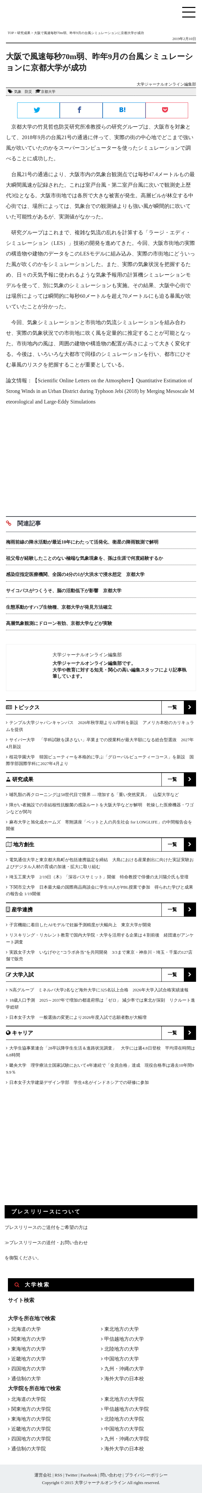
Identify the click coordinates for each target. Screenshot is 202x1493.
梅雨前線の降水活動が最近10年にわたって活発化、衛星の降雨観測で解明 (82, 542)
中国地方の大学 (121, 1358)
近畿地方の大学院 (31, 1429)
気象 (17, 92)
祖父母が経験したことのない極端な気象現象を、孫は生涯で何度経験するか (84, 558)
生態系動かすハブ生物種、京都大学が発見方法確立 (59, 607)
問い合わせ (111, 1475)
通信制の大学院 (28, 1448)
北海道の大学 (26, 1329)
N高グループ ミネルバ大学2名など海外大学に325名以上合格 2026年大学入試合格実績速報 (98, 989)
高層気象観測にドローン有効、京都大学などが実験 (59, 623)
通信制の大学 (26, 1378)
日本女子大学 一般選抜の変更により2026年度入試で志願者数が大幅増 (78, 1017)
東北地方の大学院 (124, 1399)
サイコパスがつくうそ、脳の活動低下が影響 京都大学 (63, 590)
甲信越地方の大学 (124, 1339)
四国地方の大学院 (31, 1438)
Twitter (71, 1475)
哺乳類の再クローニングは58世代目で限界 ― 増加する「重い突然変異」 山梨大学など (94, 794)
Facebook (89, 1475)
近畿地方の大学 (28, 1358)
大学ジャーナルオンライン (100, 1482)
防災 (28, 92)
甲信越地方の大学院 (126, 1409)
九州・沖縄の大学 (124, 1368)
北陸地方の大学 (121, 1349)
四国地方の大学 (28, 1368)
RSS (58, 1475)
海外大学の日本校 (124, 1378)
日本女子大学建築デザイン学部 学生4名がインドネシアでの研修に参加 (79, 1082)
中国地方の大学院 (124, 1429)
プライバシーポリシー (146, 1475)
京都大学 (48, 92)
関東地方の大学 (28, 1339)
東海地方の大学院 (31, 1419)
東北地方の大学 (121, 1329)
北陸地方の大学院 (124, 1419)
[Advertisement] (101, 458)
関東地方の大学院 (31, 1409)
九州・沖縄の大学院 (126, 1438)
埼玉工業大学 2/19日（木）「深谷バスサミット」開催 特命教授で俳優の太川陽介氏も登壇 (98, 876)
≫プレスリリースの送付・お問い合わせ (46, 1242)
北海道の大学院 (28, 1399)
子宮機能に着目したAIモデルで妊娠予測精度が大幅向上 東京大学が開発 (80, 924)
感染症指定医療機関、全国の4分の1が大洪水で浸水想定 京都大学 (75, 574)
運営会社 (42, 1475)
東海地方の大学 (28, 1349)
